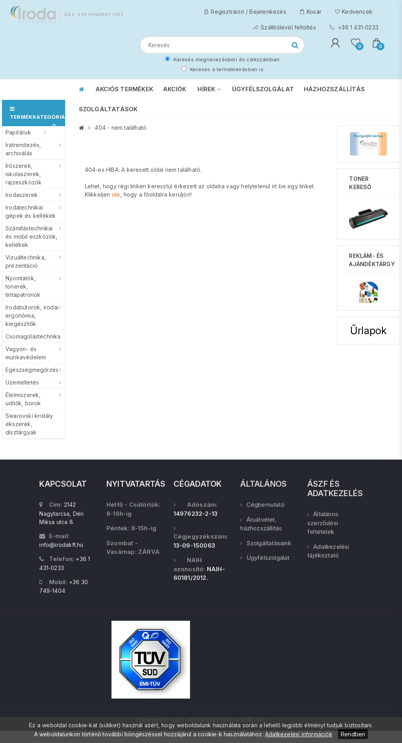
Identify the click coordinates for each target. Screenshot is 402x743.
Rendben (353, 734)
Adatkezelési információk (299, 734)
